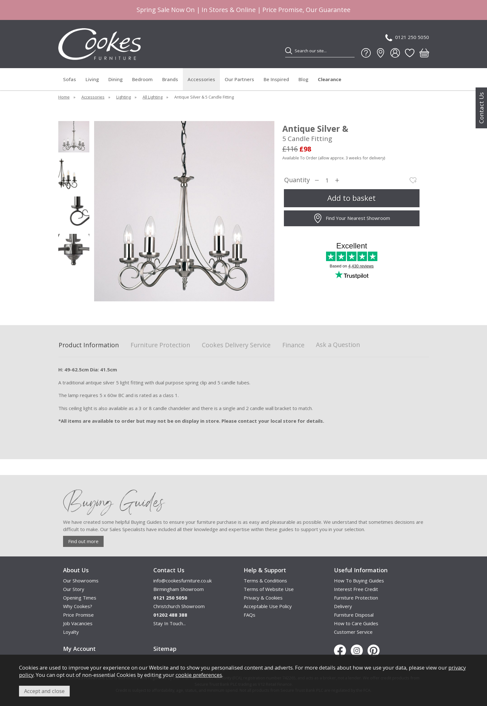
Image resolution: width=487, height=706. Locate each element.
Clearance (329, 79)
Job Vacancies (78, 623)
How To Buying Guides (359, 580)
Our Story (73, 589)
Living (92, 79)
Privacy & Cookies (263, 597)
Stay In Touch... (169, 623)
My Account (79, 648)
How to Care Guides (356, 623)
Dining (115, 79)
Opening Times (79, 597)
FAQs (249, 615)
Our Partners (239, 79)
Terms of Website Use (269, 589)
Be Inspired (276, 79)
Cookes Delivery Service (236, 345)
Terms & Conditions (265, 580)
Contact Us (481, 108)
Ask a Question (338, 344)
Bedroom (142, 79)
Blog (303, 79)
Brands (170, 79)
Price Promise (78, 615)
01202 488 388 (170, 615)
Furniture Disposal (354, 615)
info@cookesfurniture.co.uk (182, 580)
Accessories (201, 79)
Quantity (297, 180)
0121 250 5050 (407, 37)
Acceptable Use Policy (268, 606)
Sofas (69, 79)
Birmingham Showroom (178, 589)
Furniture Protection (160, 345)
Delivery (343, 606)
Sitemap (164, 648)
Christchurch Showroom (179, 606)
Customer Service (353, 632)
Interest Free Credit (356, 589)
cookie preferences (199, 674)
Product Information (89, 345)
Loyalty (71, 632)
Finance (293, 345)
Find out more (83, 541)
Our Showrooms (81, 580)
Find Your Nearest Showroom (351, 218)
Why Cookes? (77, 606)
